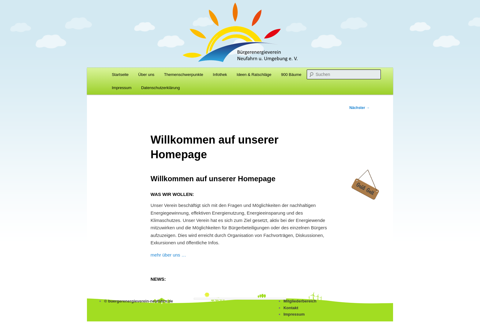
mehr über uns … (168, 254)
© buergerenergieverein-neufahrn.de (138, 301)
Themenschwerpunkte (183, 74)
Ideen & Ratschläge (254, 74)
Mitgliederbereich (300, 301)
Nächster (359, 108)
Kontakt (290, 308)
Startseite (120, 74)
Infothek (220, 74)
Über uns (146, 74)
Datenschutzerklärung (160, 87)
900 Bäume (291, 74)
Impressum (121, 87)
